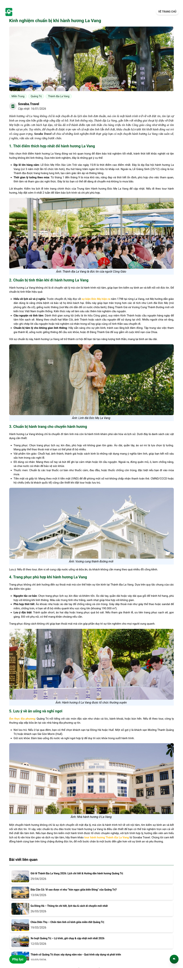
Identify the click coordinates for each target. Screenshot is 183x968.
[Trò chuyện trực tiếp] (174, 959)
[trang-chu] (27, 12)
